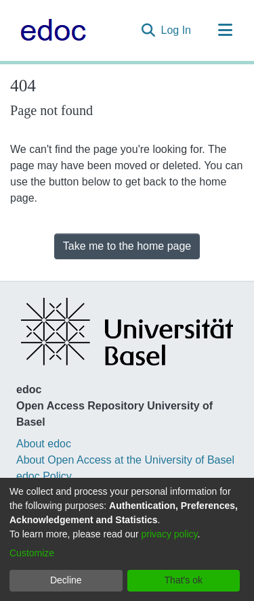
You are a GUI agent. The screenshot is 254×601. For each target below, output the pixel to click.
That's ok (184, 580)
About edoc (43, 443)
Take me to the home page (127, 246)
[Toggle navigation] (225, 30)
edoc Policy (44, 476)
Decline (66, 580)
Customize (31, 553)
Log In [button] (176, 30)
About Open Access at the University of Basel (125, 460)
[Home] (49, 30)
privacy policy (170, 534)
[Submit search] (148, 30)
